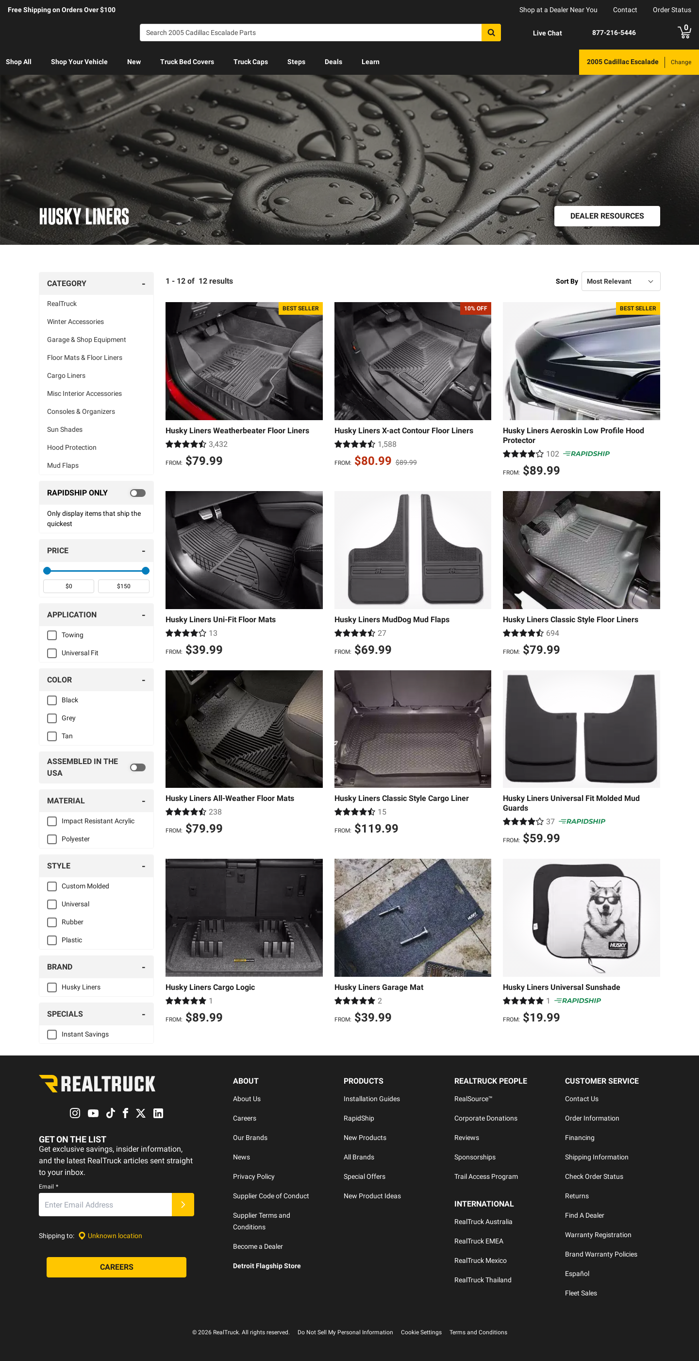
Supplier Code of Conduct (271, 1196)
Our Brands (250, 1137)
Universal (75, 904)
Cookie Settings (421, 1332)
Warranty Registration (598, 1235)
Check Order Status (594, 1176)
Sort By (567, 281)
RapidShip (359, 1118)
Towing (72, 635)
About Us (247, 1099)
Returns (577, 1196)
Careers (244, 1118)
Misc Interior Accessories (84, 393)
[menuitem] (18, 62)
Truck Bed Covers (187, 62)
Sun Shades (65, 429)
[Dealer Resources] (607, 216)
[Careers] (116, 1268)
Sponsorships (475, 1157)
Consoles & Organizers (81, 411)
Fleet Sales (581, 1293)
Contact (625, 10)
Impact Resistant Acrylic (98, 821)
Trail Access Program (486, 1176)
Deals (333, 62)
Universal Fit (80, 653)
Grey (69, 718)
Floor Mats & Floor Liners (84, 357)
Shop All (19, 62)
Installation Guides (372, 1099)
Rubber (72, 922)
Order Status (672, 10)
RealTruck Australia (483, 1221)
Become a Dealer (258, 1246)
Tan (67, 736)
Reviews (466, 1137)
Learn (371, 62)
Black (70, 700)
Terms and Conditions (478, 1332)
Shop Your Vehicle (79, 62)
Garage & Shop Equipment (86, 339)
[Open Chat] (539, 33)
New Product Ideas (372, 1196)
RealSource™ (473, 1099)
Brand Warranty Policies (601, 1254)
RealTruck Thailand (483, 1280)
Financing (580, 1137)
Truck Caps (250, 62)
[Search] (320, 32)
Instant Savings (85, 1034)
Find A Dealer (584, 1215)
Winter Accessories (75, 321)
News (241, 1157)
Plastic (72, 940)
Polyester (76, 839)
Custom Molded (85, 886)
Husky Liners (81, 987)
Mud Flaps (63, 465)
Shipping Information (597, 1157)
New (134, 62)
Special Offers (364, 1176)
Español (577, 1273)
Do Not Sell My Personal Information (345, 1332)
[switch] (96, 493)
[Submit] (183, 1205)
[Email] (105, 1205)
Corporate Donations (485, 1118)
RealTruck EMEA (478, 1241)
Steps (296, 62)
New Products (365, 1137)
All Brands (359, 1157)
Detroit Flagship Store (267, 1266)
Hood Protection (72, 447)
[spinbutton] (68, 586)
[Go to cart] (684, 32)
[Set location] (110, 1236)
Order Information (592, 1118)
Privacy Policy (254, 1176)
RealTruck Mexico (480, 1260)
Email (48, 1187)
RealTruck (62, 303)
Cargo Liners (66, 375)
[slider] (47, 571)
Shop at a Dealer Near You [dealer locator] (558, 10)
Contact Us (582, 1099)
